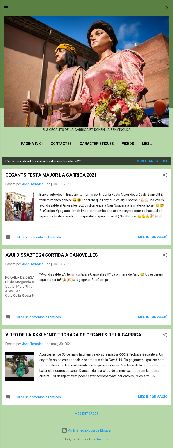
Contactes (61, 144)
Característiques (97, 144)
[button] (165, 175)
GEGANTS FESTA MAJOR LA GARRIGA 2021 (51, 175)
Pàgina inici (32, 144)
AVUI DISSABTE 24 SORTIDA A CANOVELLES (51, 255)
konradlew (102, 439)
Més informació (153, 237)
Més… (147, 144)
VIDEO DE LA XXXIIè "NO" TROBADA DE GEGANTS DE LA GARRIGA (73, 335)
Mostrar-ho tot (152, 161)
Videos (128, 144)
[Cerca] (166, 9)
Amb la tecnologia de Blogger (87, 430)
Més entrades (86, 414)
